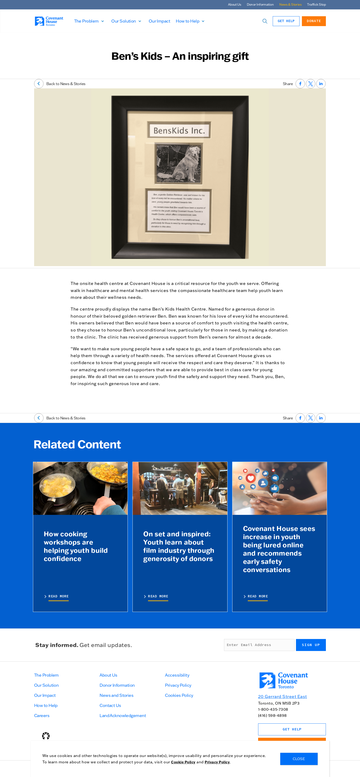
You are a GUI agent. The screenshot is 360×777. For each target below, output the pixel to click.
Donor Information (260, 4)
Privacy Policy (178, 685)
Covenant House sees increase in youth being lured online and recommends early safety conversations (279, 549)
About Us (234, 4)
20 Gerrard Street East (282, 696)
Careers (41, 715)
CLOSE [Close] (299, 759)
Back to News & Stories (59, 83)
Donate (314, 21)
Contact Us (110, 705)
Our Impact (173, 21)
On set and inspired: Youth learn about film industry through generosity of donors (178, 546)
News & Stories (290, 4)
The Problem (100, 21)
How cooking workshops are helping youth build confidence (76, 546)
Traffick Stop (316, 4)
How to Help (202, 21)
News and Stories (116, 695)
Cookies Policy (179, 695)
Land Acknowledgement (123, 715)
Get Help (286, 21)
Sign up (311, 645)
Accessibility (177, 675)
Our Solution (138, 21)
